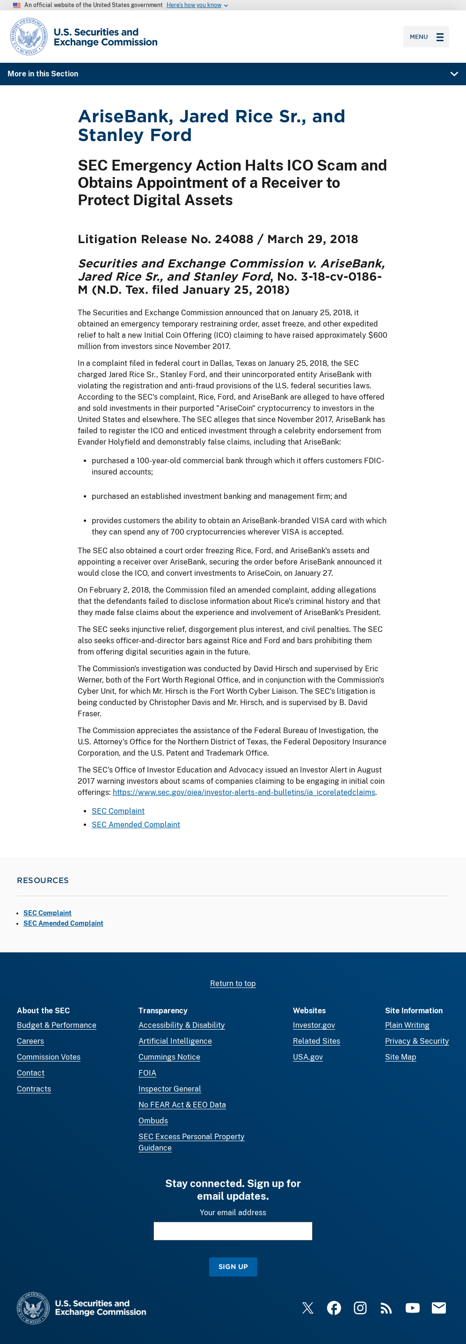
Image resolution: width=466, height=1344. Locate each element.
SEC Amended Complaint (136, 824)
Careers (30, 1041)
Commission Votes (48, 1057)
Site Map (400, 1057)
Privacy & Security (417, 1041)
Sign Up (233, 1266)
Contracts (34, 1088)
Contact (30, 1073)
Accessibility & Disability (181, 1025)
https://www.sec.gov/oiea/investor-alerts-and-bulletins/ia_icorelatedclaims (244, 792)
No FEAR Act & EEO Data (182, 1104)
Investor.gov (314, 1025)
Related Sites (316, 1041)
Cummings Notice (169, 1057)
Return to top (233, 983)
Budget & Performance (56, 1025)
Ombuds (153, 1120)
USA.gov (308, 1057)
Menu (427, 36)
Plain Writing (407, 1025)
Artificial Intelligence (175, 1041)
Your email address (233, 1212)
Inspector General (169, 1088)
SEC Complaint (118, 811)
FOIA (147, 1073)
